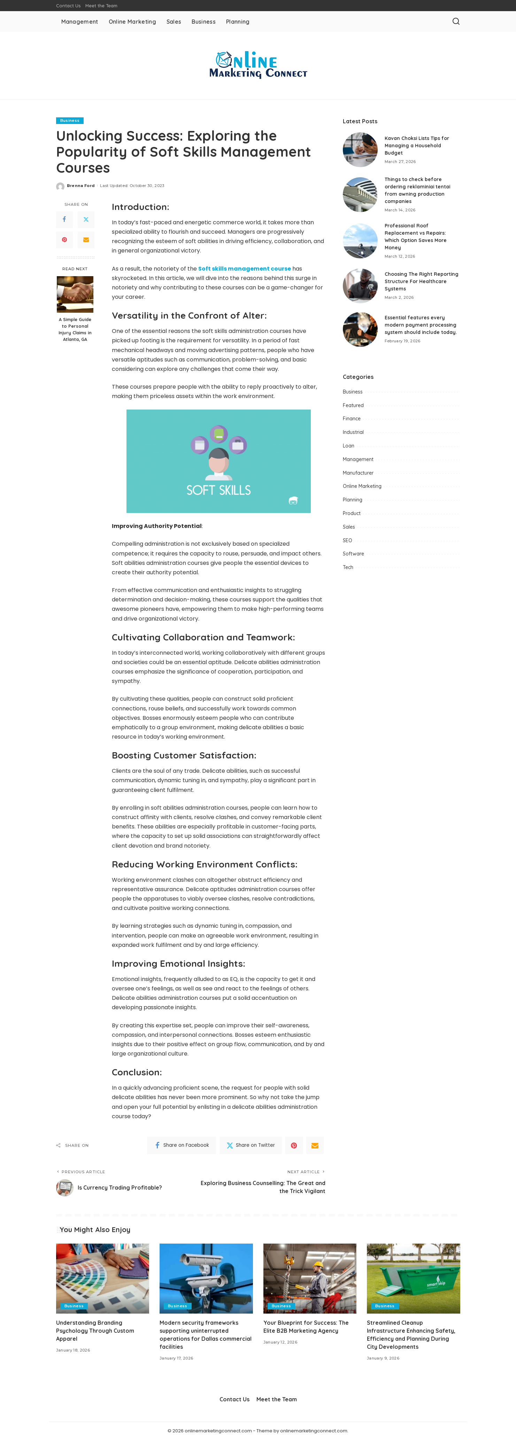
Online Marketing (362, 486)
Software (353, 554)
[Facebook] (64, 219)
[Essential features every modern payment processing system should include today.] (360, 329)
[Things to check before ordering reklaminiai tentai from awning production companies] (360, 194)
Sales (349, 527)
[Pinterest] (64, 240)
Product (352, 513)
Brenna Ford (81, 185)
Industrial (353, 432)
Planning (352, 500)
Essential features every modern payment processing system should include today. (421, 324)
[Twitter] (86, 219)
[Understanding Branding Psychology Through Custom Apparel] (102, 1279)
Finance (352, 418)
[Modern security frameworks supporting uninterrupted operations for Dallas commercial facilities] (206, 1279)
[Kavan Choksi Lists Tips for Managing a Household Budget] (360, 149)
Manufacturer (358, 473)
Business (70, 120)
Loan (348, 446)
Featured (353, 405)
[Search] (456, 21)
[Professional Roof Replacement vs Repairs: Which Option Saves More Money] (360, 241)
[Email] (86, 240)
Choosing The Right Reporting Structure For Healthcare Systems (422, 281)
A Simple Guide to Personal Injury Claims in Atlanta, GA (75, 329)
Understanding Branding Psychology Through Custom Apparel (95, 1330)
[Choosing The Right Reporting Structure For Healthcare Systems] (360, 285)
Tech (348, 567)
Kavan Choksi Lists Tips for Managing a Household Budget (417, 145)
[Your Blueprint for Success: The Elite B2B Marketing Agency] (310, 1279)
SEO (347, 540)
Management (358, 459)
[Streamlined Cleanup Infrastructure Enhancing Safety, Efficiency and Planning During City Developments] (413, 1279)
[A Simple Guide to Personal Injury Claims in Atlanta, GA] (75, 294)
